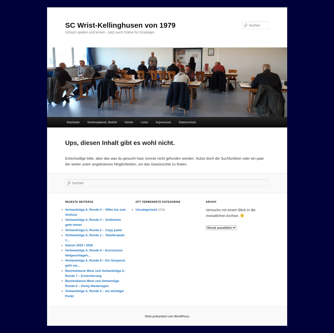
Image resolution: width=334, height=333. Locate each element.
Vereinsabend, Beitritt (102, 122)
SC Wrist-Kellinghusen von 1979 (120, 25)
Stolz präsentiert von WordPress (167, 316)
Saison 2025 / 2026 (79, 245)
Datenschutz (187, 122)
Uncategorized (146, 209)
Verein (128, 122)
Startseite (73, 122)
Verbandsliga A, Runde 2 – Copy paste (93, 230)
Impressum (163, 122)
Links (144, 122)
